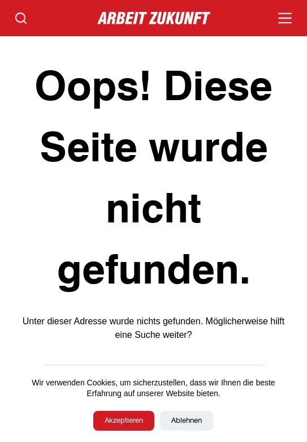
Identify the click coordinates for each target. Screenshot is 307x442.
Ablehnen (186, 420)
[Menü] (285, 18)
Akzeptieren (124, 420)
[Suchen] (21, 18)
